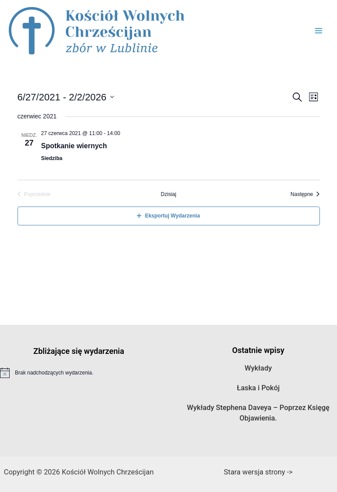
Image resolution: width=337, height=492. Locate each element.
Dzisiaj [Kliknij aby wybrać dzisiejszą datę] (168, 194)
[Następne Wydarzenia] (304, 194)
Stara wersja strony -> (258, 472)
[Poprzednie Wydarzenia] (34, 194)
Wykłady (258, 368)
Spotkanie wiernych (74, 146)
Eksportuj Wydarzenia (168, 216)
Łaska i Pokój (258, 388)
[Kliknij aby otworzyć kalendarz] (66, 97)
